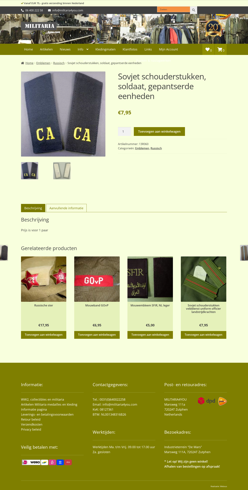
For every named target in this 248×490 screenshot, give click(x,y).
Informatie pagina (34, 409)
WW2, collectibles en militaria (42, 399)
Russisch (156, 148)
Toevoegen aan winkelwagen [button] (44, 334)
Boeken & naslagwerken (153, 60)
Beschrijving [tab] (33, 207)
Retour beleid (30, 419)
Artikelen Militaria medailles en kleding (49, 404)
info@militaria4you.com (119, 404)
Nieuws (65, 49)
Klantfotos (130, 49)
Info (80, 49)
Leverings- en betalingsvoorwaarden (47, 414)
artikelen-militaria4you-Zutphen (106, 60)
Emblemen (142, 148)
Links (148, 49)
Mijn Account (168, 49)
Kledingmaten (105, 49)
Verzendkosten (31, 424)
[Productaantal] (124, 131)
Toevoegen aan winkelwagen (159, 131)
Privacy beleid (31, 429)
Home (28, 49)
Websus (223, 485)
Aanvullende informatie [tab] (66, 207)
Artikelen (46, 49)
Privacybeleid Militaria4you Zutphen (50, 60)
